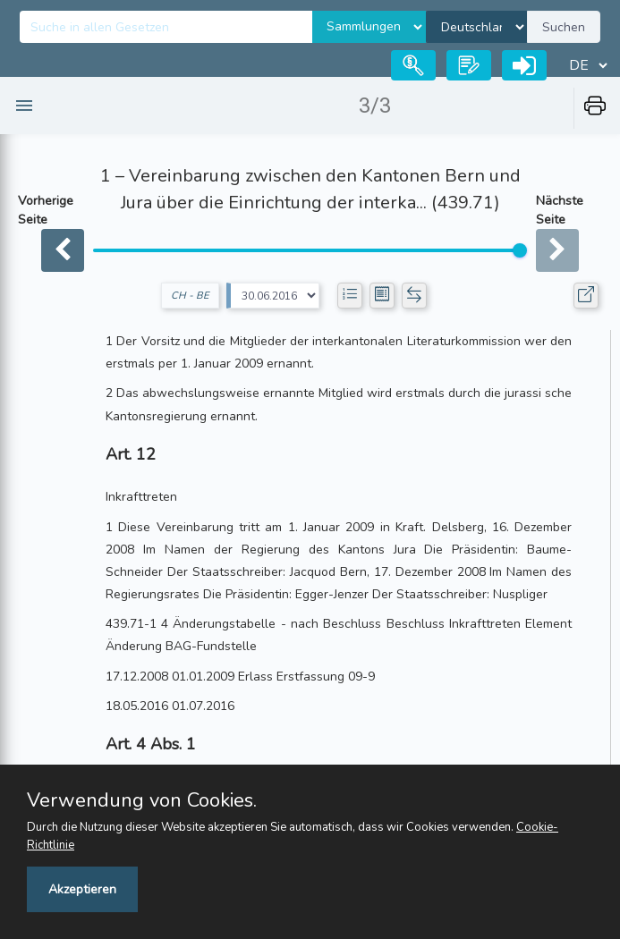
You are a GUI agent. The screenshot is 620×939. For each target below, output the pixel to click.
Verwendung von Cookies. (142, 800)
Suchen (563, 27)
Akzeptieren (82, 889)
